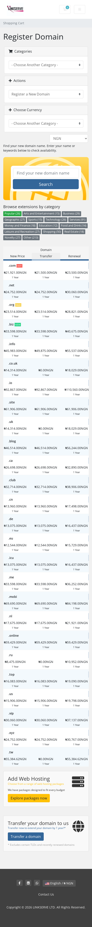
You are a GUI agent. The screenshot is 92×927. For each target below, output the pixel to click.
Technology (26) (56, 219)
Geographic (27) (15, 219)
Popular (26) (12, 213)
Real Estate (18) (74, 231)
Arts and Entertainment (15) (42, 213)
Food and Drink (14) (73, 225)
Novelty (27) (12, 237)
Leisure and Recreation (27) (22, 231)
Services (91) (77, 219)
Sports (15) (35, 219)
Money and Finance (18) (20, 225)
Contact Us (46, 894)
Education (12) (48, 225)
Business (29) (71, 213)
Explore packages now (29, 798)
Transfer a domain (26, 836)
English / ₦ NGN (59, 883)
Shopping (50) (52, 231)
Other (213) (31, 237)
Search (46, 184)
